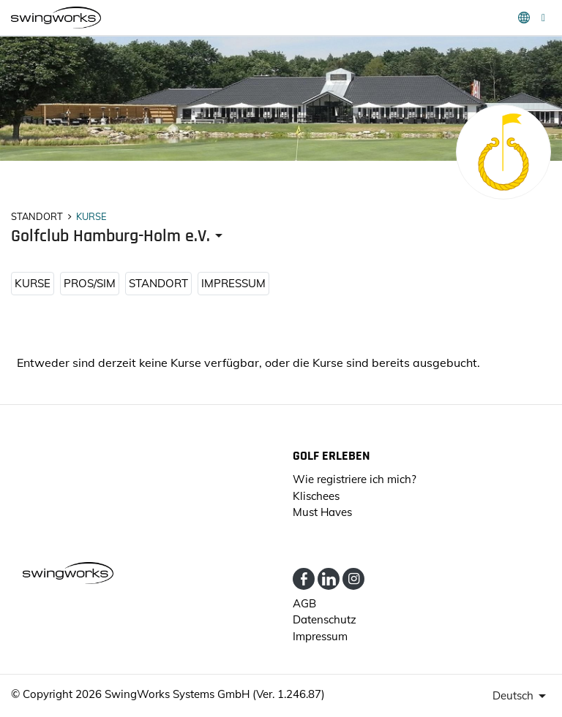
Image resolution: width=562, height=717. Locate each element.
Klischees (316, 496)
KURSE (32, 283)
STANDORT (158, 283)
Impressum (233, 283)
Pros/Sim (90, 283)
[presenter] (119, 236)
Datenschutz (324, 619)
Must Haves (322, 512)
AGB (304, 603)
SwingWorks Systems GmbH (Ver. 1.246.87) (215, 694)
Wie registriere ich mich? (354, 479)
